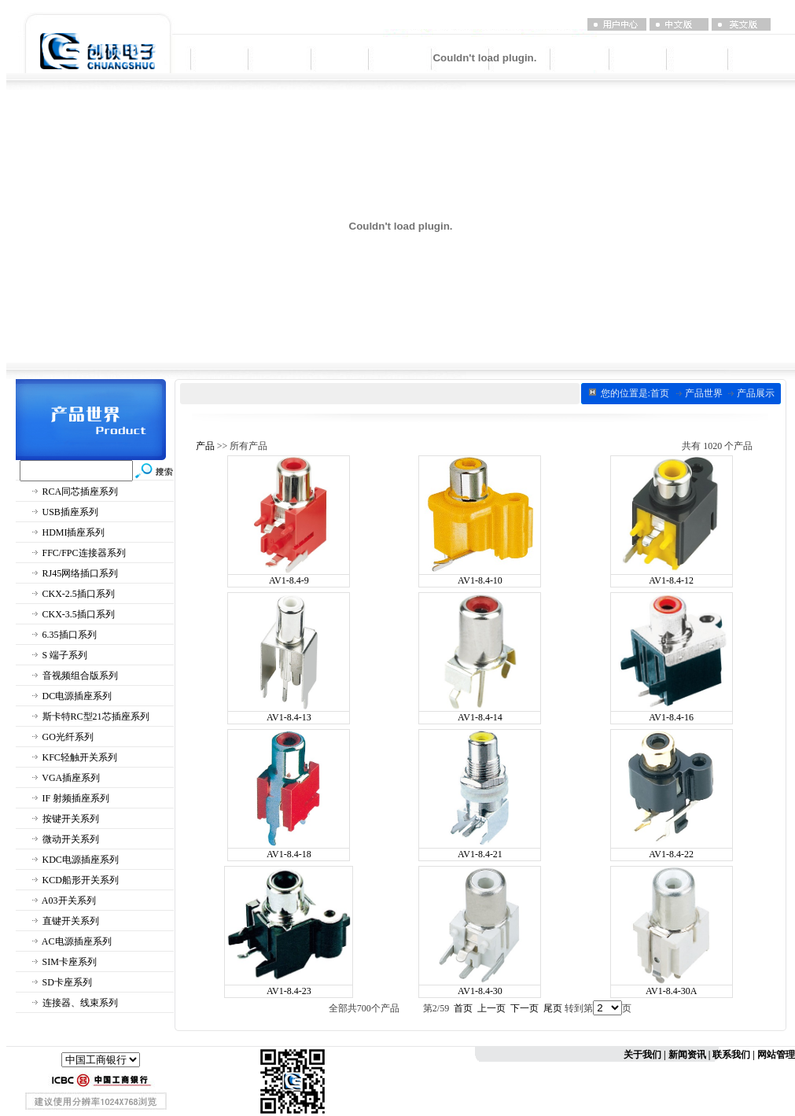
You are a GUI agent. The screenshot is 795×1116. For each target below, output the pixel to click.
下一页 (524, 1008)
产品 (205, 445)
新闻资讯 (687, 1054)
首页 (463, 1008)
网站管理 (776, 1054)
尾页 (553, 1008)
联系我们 (731, 1054)
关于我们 (642, 1054)
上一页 (491, 1008)
